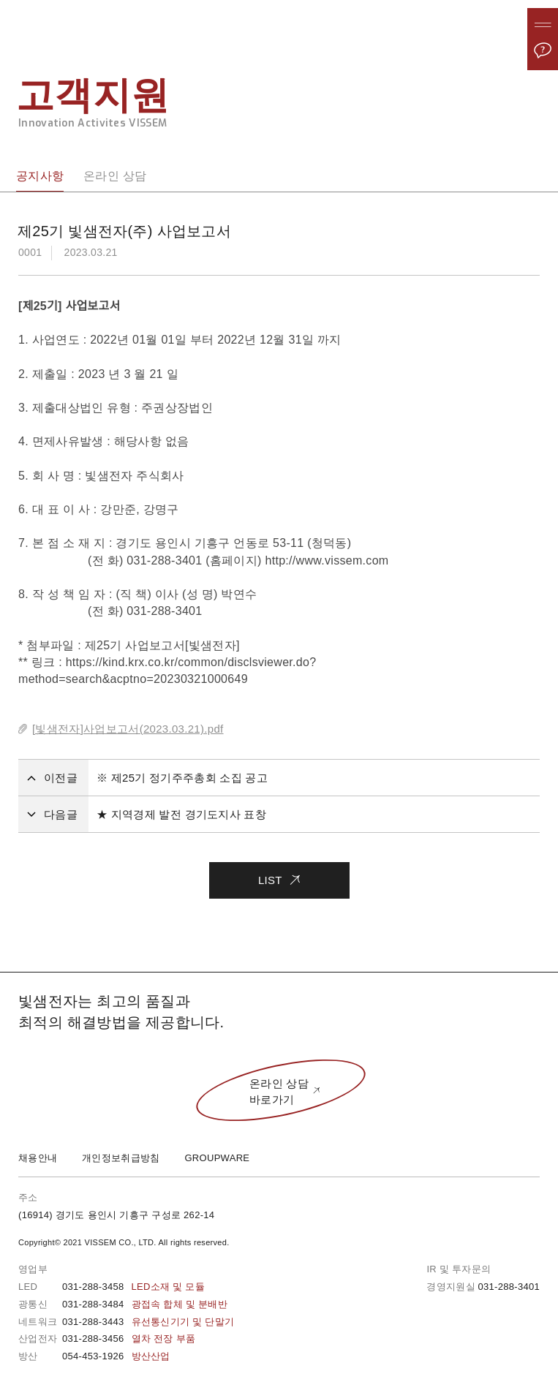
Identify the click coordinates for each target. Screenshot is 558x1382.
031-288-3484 (144, 1304)
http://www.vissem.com (326, 560)
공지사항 (40, 176)
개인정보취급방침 (120, 1157)
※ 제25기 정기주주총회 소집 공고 (182, 777)
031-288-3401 (509, 1286)
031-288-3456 (128, 1338)
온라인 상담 (114, 176)
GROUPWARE (216, 1157)
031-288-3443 (148, 1321)
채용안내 (37, 1157)
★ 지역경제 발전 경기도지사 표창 (181, 814)
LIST (279, 874)
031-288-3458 (133, 1286)
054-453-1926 (116, 1356)
